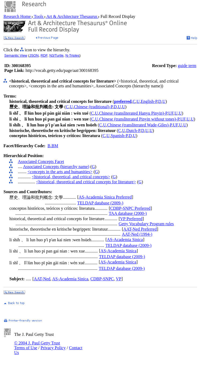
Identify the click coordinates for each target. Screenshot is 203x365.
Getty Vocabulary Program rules (146, 224)
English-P (149, 101)
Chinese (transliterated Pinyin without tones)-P (139, 119)
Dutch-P (133, 130)
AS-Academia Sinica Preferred (105, 197)
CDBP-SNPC (102, 279)
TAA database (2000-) (128, 213)
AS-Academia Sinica (125, 239)
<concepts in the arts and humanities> (60, 171)
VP (118, 279)
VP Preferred (131, 218)
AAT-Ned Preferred (140, 229)
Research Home (17, 16)
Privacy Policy (53, 347)
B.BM (53, 145)
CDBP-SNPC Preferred (130, 208)
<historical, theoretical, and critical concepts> (71, 176)
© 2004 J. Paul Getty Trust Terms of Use (37, 345)
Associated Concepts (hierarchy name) (56, 166)
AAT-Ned (42, 279)
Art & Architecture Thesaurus (72, 16)
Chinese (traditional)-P (93, 106)
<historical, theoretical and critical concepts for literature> (86, 182)
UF (170, 113)
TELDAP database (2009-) (100, 203)
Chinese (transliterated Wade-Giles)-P (139, 125)
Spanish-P (119, 135)
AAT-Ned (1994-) (137, 234)
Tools (38, 16)
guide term (187, 65)
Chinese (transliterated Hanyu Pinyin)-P (133, 113)
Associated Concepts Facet (41, 161)
